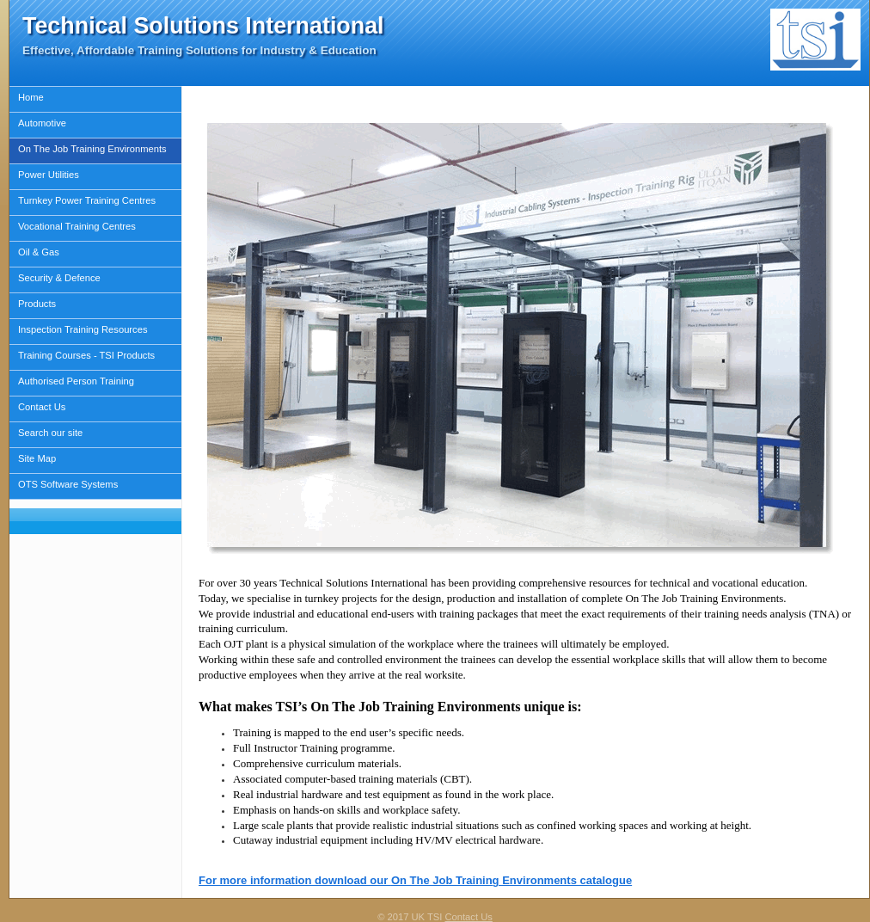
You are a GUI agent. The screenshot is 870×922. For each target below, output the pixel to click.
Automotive (42, 123)
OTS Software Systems (68, 484)
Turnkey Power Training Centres (87, 200)
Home (31, 97)
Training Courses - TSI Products (86, 355)
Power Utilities (48, 174)
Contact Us (41, 407)
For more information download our (295, 880)
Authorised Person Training (76, 381)
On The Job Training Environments (92, 149)
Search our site (50, 432)
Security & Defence (59, 278)
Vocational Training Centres (77, 226)
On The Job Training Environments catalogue (511, 880)
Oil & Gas (38, 252)
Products (37, 303)
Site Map (37, 458)
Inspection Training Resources (83, 329)
